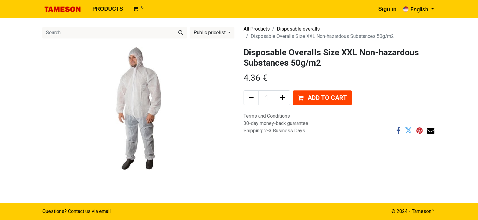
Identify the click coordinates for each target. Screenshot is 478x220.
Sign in (387, 9)
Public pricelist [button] (210, 32)
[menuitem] (108, 9)
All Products (257, 29)
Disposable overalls (298, 29)
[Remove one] (251, 97)
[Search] (180, 32)
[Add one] (282, 97)
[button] (322, 97)
